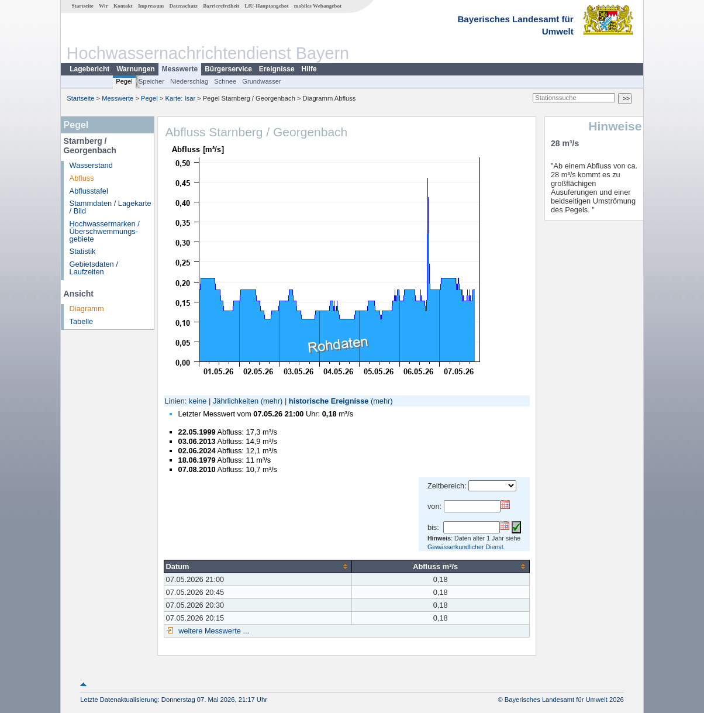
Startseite (83, 6)
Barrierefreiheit (221, 6)
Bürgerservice (228, 69)
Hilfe (309, 69)
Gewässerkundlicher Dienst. (466, 546)
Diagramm (87, 308)
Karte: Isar (180, 98)
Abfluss (82, 178)
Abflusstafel (89, 191)
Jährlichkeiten (235, 401)
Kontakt (123, 6)
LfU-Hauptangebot (266, 6)
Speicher (151, 81)
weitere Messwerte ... (213, 630)
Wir (103, 6)
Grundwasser (261, 81)
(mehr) (272, 401)
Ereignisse (277, 69)
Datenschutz (183, 6)
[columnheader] (257, 566)
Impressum (151, 6)
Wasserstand (91, 165)
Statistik (83, 251)
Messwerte (180, 69)
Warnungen (135, 69)
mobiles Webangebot (317, 6)
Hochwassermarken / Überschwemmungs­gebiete (105, 231)
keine (198, 401)
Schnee (225, 81)
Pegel (124, 81)
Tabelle (82, 321)
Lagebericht (89, 69)
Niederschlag (189, 81)
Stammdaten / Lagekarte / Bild (110, 207)
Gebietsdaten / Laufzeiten (94, 268)
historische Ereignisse (329, 401)
